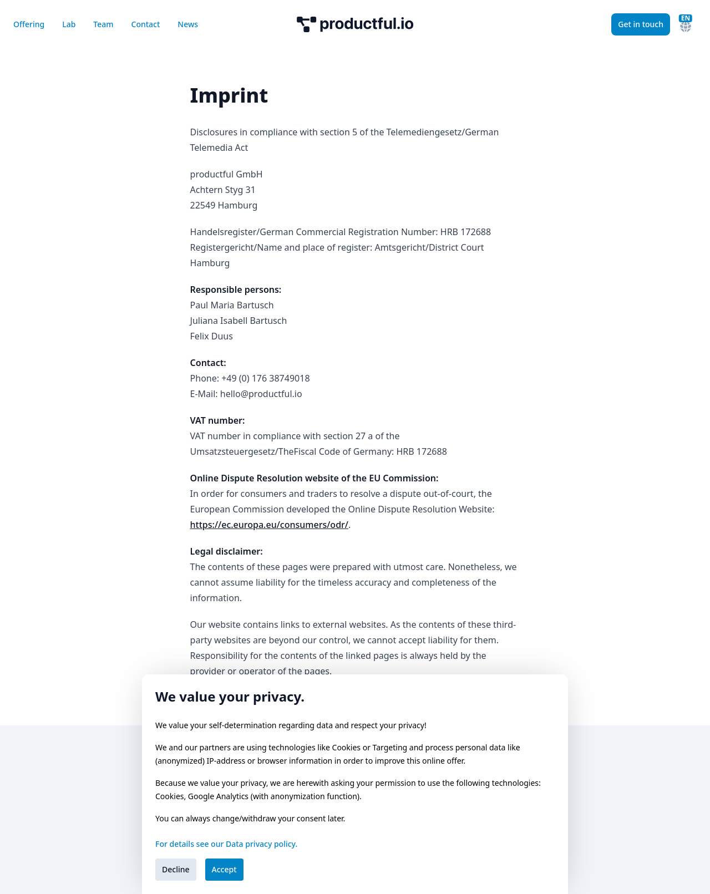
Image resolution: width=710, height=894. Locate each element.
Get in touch (640, 24)
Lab (68, 24)
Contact (145, 24)
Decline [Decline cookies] (176, 869)
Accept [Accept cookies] (224, 869)
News (188, 24)
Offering (28, 24)
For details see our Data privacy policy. (226, 844)
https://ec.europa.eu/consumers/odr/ (269, 525)
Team (103, 24)
